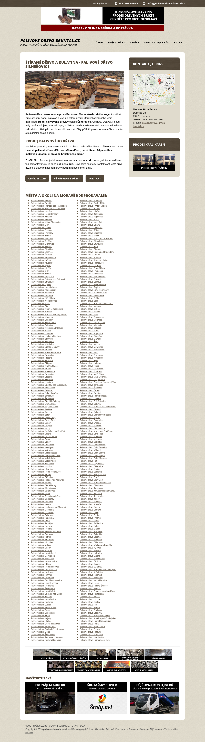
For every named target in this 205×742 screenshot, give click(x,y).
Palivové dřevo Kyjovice (90, 548)
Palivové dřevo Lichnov (90, 363)
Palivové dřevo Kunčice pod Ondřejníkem (98, 618)
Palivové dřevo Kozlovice (42, 572)
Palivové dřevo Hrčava (90, 596)
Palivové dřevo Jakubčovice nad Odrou (97, 491)
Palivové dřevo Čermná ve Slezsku (95, 415)
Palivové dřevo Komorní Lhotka (94, 260)
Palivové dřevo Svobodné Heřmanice (47, 629)
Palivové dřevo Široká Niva (43, 634)
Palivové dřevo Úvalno (90, 556)
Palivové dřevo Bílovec (41, 200)
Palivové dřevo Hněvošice (91, 274)
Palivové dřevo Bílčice (90, 309)
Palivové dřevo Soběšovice (43, 613)
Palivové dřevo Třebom (41, 596)
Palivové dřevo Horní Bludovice (45, 567)
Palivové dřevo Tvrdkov (90, 265)
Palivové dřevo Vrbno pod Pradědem (96, 238)
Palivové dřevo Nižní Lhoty (43, 298)
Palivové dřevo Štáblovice (91, 279)
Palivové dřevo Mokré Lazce (92, 322)
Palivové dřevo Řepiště (41, 255)
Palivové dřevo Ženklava (91, 388)
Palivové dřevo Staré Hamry (43, 485)
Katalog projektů (80, 729)
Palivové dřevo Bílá (39, 306)
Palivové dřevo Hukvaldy (91, 553)
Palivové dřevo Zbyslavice (43, 396)
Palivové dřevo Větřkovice (42, 445)
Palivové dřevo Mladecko (91, 325)
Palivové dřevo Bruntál (41, 203)
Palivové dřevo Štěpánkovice (93, 401)
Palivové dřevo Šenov (41, 423)
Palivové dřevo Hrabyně (90, 632)
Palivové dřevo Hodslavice (92, 637)
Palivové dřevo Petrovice (42, 534)
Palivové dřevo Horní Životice (93, 474)
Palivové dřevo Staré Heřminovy (45, 401)
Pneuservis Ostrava (138, 729)
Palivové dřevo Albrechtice (92, 241)
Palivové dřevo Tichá (89, 624)
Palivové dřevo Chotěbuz (42, 249)
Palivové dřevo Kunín (89, 331)
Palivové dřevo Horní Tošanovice (46, 472)
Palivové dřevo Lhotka (90, 599)
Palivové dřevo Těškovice (91, 466)
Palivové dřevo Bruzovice (42, 374)
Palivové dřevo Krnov (89, 219)
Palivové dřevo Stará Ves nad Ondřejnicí (98, 569)
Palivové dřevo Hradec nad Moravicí (47, 480)
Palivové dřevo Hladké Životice (94, 586)
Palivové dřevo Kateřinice (91, 634)
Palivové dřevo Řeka (89, 341)
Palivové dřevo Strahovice (43, 282)
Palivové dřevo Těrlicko (90, 561)
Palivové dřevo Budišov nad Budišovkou (49, 385)
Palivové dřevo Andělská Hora (93, 293)
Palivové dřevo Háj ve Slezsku (44, 407)
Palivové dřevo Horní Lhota (43, 626)
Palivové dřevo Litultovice (91, 244)
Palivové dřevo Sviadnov (91, 567)
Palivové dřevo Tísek (89, 583)
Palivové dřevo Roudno (41, 529)
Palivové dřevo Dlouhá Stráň (44, 436)
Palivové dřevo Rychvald (91, 575)
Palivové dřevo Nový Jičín (91, 222)
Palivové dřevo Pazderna (42, 518)
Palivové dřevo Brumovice (91, 355)
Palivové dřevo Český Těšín (92, 203)
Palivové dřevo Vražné (41, 434)
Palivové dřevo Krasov (41, 504)
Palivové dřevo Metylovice (91, 347)
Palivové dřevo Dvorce (90, 564)
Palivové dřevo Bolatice (90, 328)
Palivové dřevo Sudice (90, 469)
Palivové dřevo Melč (89, 352)
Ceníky (134, 42)
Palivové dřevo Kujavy (41, 618)
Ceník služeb (37, 178)
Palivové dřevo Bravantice (43, 355)
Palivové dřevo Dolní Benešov (93, 447)
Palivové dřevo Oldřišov (41, 241)
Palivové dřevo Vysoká (90, 417)
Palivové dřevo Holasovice (92, 263)
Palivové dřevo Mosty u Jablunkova (47, 309)
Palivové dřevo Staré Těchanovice (95, 482)
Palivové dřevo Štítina (41, 564)
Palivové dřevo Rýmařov (42, 233)
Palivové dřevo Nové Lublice (44, 287)
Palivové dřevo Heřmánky (42, 586)
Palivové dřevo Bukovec (42, 390)
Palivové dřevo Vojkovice (91, 439)
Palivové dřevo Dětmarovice (92, 428)
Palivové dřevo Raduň (90, 607)
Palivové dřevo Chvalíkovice (43, 488)
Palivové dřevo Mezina (90, 344)
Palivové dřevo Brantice (41, 350)
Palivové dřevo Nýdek (41, 265)
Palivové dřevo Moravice (91, 320)
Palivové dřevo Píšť (88, 605)
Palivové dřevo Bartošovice (92, 295)
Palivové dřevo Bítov (89, 314)
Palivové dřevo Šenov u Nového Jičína (97, 591)
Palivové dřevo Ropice (90, 287)
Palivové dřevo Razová (41, 526)
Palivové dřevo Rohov (90, 526)
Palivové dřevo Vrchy (40, 428)
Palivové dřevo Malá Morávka (93, 377)
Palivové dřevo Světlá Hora (43, 404)
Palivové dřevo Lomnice (42, 252)
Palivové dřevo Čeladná (90, 412)
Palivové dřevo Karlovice (42, 602)
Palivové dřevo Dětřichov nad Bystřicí (48, 431)
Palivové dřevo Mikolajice (42, 344)
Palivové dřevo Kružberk (42, 263)
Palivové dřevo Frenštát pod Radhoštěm (49, 206)
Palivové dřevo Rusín (40, 610)
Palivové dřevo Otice (89, 512)
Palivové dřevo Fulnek (90, 208)
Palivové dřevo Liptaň (40, 632)
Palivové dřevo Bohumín (91, 200)
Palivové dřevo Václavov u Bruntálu (96, 545)
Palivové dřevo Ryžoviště (91, 534)
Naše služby (116, 42)
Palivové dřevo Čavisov (41, 412)
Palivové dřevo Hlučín (89, 211)
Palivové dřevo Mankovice (91, 369)
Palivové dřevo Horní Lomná (92, 276)
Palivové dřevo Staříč (89, 477)
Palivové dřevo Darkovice (91, 420)
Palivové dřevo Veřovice (42, 450)
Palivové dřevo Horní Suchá (43, 553)
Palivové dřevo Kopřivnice (91, 217)
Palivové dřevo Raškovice (91, 523)
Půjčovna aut (156, 729)
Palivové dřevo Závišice (41, 409)
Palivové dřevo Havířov (41, 211)
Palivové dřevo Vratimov (42, 238)
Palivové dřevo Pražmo (90, 518)
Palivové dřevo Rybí (89, 360)
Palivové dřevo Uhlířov (41, 548)
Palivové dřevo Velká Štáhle (43, 458)
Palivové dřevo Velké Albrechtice (45, 455)
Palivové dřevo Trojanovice (92, 463)
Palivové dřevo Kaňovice (91, 501)
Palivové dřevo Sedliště (41, 246)
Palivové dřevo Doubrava (42, 577)
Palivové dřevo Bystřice (90, 393)
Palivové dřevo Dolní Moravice (93, 458)
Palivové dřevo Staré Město (92, 268)
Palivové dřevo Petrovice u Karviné (47, 637)
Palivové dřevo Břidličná (42, 379)
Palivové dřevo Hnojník (90, 588)
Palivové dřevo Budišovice (43, 388)
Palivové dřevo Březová (41, 377)
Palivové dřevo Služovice (91, 531)
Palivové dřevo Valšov (41, 545)
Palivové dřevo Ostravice (42, 512)
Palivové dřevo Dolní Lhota (43, 556)
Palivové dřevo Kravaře (41, 219)
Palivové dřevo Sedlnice (90, 537)
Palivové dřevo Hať (88, 461)
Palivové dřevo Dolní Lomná (92, 453)
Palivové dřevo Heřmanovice (44, 561)
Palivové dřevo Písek (89, 366)
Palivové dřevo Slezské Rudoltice (95, 615)
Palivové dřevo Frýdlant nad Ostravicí (48, 208)
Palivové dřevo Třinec (40, 236)
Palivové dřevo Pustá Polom (43, 607)
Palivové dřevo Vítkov (89, 236)
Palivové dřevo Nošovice (42, 295)
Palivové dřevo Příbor (89, 230)
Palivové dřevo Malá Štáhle (92, 374)
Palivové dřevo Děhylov (41, 426)
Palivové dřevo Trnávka (90, 398)
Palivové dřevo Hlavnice (42, 469)
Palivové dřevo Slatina (90, 529)
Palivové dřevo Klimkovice (91, 358)
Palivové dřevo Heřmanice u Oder (95, 640)
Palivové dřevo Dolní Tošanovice (45, 624)
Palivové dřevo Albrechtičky (43, 290)
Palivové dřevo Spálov (90, 602)
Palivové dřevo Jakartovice (43, 491)
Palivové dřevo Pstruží (41, 537)
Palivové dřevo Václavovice (92, 558)
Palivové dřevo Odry (40, 225)
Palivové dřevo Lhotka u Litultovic (46, 336)
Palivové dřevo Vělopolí (90, 450)
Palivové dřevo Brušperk (91, 371)
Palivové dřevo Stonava (90, 282)
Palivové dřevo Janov (40, 493)
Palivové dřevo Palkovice (42, 515)
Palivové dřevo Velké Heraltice (93, 580)
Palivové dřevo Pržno (40, 520)
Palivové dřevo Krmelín (90, 257)
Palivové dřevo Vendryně (42, 447)
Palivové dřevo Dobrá (40, 439)
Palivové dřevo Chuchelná (91, 485)
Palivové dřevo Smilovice (91, 610)
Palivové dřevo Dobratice (91, 442)
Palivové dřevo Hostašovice (43, 599)
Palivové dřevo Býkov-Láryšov (44, 393)
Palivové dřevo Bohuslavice (43, 322)
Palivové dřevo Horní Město (43, 591)
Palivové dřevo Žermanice (91, 385)
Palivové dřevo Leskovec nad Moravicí (48, 507)
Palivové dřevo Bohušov (42, 325)
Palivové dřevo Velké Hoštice (44, 453)
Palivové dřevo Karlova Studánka (46, 640)
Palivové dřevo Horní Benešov (44, 214)
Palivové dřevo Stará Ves (42, 539)
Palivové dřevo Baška (89, 298)
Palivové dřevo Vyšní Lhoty (43, 417)
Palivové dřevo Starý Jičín (91, 480)
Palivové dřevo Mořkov (41, 312)
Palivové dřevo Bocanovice (92, 317)
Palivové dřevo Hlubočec (42, 542)
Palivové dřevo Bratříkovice (92, 350)
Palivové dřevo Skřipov (41, 363)
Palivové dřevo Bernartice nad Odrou (96, 303)
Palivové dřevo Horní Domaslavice (95, 621)
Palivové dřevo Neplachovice (44, 301)
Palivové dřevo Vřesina (90, 423)
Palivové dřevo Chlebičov (91, 542)
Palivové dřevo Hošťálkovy (92, 594)
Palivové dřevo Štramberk (42, 398)
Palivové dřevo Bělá (89, 301)
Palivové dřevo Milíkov (41, 331)
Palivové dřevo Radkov (41, 550)
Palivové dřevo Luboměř (42, 333)
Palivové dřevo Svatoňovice (92, 626)
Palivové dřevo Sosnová (91, 613)
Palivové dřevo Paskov (90, 515)
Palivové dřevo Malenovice (43, 371)
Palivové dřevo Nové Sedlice (93, 284)
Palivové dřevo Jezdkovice (92, 496)
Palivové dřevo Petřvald (41, 575)
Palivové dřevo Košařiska (91, 572)
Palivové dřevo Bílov (89, 246)
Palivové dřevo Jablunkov (91, 214)
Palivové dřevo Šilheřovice (43, 588)
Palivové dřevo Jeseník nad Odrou (46, 496)
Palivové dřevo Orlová (41, 227)
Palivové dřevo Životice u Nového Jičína (98, 382)
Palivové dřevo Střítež (41, 474)
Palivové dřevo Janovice (91, 493)
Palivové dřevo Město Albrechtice (46, 222)
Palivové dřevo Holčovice (91, 577)
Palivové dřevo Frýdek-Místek (93, 206)
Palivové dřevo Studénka (91, 233)
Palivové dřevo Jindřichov (42, 499)
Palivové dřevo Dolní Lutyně (92, 455)
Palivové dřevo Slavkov (90, 339)
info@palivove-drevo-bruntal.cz (166, 3)
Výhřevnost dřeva (67, 178)
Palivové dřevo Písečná (41, 358)
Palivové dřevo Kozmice (42, 360)
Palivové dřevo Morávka (42, 317)
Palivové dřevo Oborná (90, 249)
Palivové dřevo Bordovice (42, 341)
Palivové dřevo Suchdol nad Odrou (46, 594)
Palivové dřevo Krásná (41, 260)
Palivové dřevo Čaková (90, 404)
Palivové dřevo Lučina (41, 605)
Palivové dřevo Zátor (40, 415)
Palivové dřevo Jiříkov (90, 499)
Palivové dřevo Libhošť (90, 255)
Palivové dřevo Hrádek (41, 482)
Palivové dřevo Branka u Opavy (45, 347)
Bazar (178, 42)
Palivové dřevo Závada (90, 409)
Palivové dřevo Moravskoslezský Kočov (49, 314)
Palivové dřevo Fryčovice (42, 558)
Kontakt (94, 178)
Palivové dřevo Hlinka (40, 621)
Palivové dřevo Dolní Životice (44, 569)
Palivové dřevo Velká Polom (43, 461)
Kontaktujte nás (156, 42)
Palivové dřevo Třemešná (91, 271)
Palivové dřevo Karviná (41, 217)
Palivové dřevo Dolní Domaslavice (46, 580)
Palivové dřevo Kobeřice (91, 539)
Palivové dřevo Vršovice (90, 426)
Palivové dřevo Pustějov (42, 523)
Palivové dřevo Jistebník (42, 501)
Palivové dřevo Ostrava (41, 230)
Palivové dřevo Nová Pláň (42, 293)
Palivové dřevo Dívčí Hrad (91, 434)
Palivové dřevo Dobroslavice (92, 445)
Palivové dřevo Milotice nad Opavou (47, 328)
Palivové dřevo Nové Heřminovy (94, 290)
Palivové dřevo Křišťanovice (43, 257)
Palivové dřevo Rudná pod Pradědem (97, 252)
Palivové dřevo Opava (90, 225)
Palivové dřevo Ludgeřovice (92, 379)
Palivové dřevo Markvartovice (44, 366)
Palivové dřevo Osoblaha (91, 227)
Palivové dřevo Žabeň (89, 390)
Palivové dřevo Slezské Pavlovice (46, 531)
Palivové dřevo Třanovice (42, 463)
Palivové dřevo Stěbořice (42, 477)
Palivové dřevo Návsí (40, 303)
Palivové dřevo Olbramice (42, 244)
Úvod (99, 42)
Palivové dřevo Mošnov (90, 306)
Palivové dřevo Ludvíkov (42, 382)
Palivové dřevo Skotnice (42, 339)
